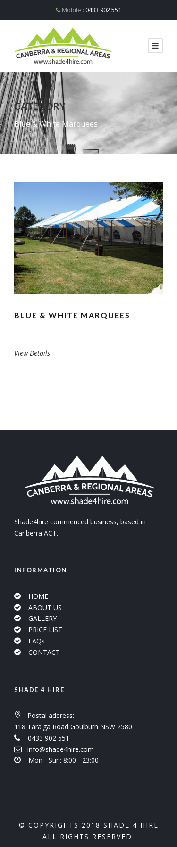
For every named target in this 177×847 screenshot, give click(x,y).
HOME (38, 596)
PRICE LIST (45, 629)
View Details (32, 353)
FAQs (36, 640)
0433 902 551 (103, 10)
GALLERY (42, 618)
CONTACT (44, 652)
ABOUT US (45, 607)
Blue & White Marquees (72, 314)
